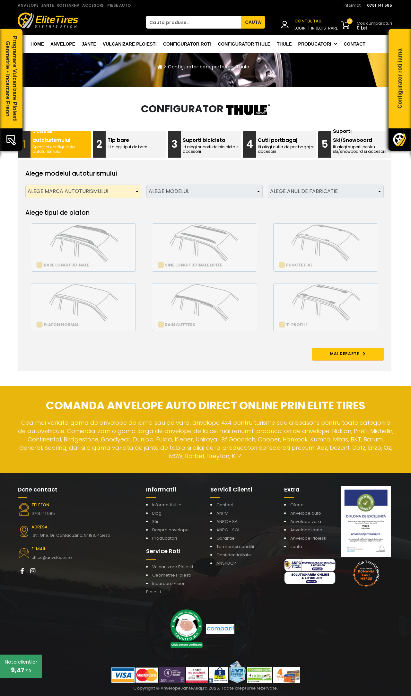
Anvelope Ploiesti (308, 538)
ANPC (222, 513)
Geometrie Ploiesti (171, 575)
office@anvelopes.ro (51, 557)
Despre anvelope (170, 530)
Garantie (225, 538)
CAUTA (253, 22)
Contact (354, 44)
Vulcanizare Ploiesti (130, 44)
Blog (157, 513)
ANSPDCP (226, 563)
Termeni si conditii (235, 547)
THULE (284, 44)
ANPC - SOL (228, 530)
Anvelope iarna (306, 530)
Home (37, 44)
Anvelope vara (305, 521)
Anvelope (62, 44)
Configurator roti (187, 44)
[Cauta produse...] (193, 22)
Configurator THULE (244, 44)
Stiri (156, 521)
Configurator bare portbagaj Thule (208, 67)
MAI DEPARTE (348, 353)
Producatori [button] (317, 44)
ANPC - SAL (227, 521)
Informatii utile (166, 505)
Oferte (297, 505)
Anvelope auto (305, 513)
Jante (89, 44)
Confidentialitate (233, 555)
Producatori (164, 538)
